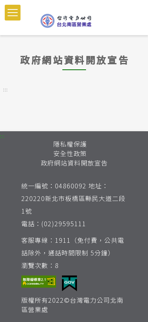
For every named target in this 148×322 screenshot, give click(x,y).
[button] (13, 12)
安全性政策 (70, 153)
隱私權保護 (70, 144)
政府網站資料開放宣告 (74, 163)
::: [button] (5, 89)
